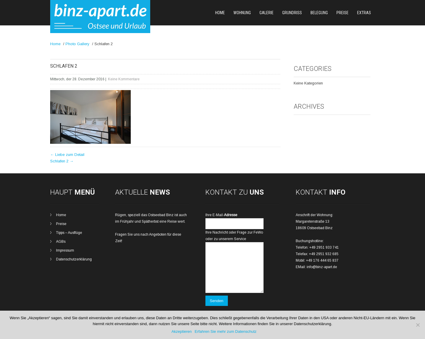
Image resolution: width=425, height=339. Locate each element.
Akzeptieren (181, 331)
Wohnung (242, 12)
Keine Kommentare (124, 79)
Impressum (65, 250)
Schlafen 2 (61, 161)
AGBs (61, 241)
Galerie (266, 12)
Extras (364, 12)
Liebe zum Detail (67, 154)
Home (220, 12)
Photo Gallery (77, 44)
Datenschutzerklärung (74, 259)
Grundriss (292, 12)
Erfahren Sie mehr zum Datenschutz (226, 331)
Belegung (319, 12)
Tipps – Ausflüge (69, 233)
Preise (342, 12)
